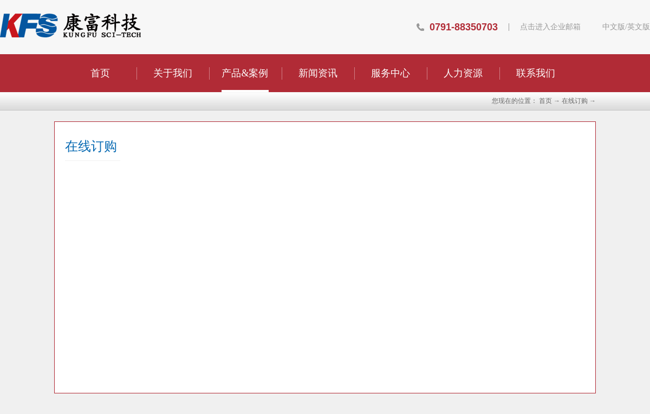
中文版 (613, 27)
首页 (100, 73)
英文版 (638, 27)
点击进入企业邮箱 (550, 27)
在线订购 (575, 101)
